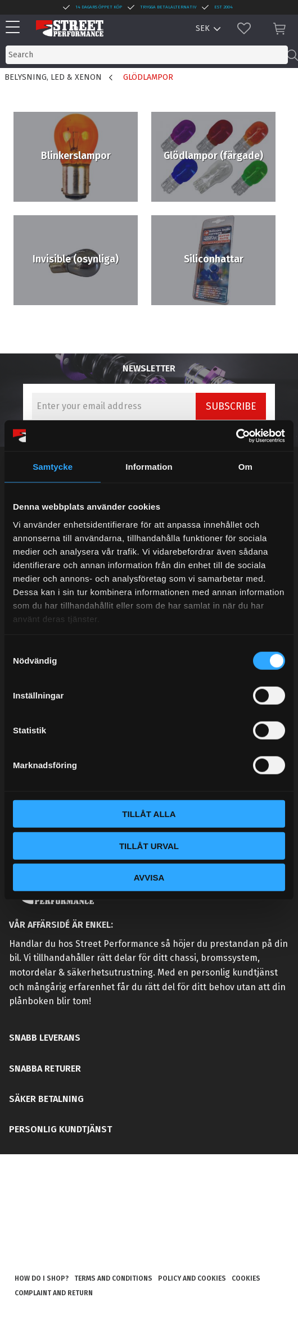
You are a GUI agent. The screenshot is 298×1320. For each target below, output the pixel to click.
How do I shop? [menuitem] (42, 1278)
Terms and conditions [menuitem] (113, 1278)
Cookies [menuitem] (246, 1278)
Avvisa (149, 877)
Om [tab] (245, 466)
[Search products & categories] (147, 55)
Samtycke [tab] (53, 466)
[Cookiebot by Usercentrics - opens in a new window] (236, 435)
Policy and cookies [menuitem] (192, 1278)
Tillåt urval (149, 845)
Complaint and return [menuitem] (54, 1293)
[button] (15, 28)
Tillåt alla (148, 814)
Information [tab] (149, 466)
